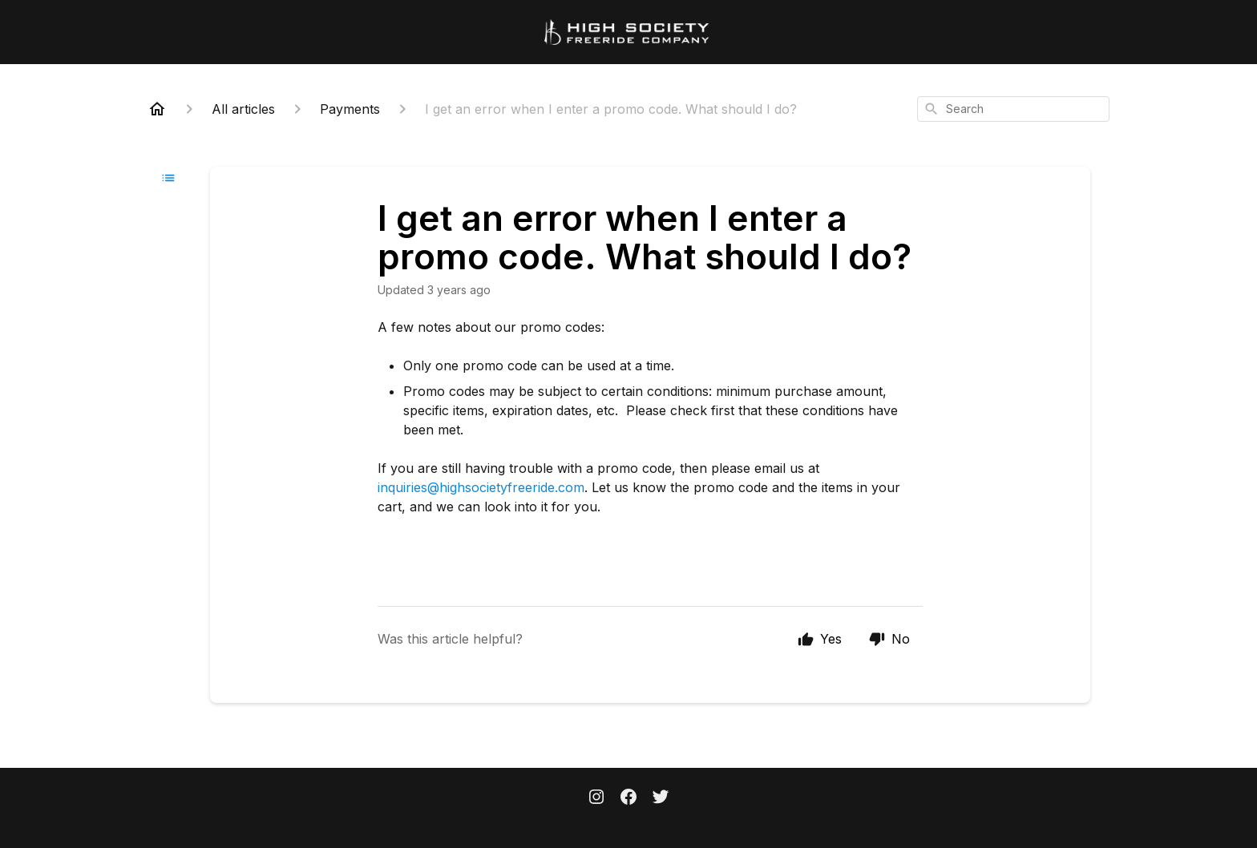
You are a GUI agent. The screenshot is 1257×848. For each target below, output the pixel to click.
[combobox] (1013, 109)
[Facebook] (628, 798)
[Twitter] (660, 798)
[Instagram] (596, 798)
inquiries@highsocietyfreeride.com (481, 487)
